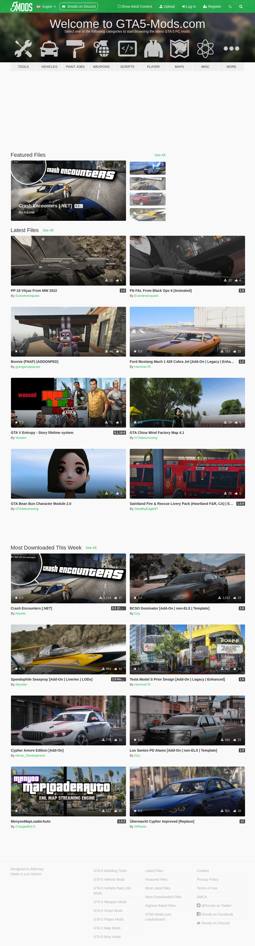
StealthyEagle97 (146, 509)
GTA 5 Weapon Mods (110, 902)
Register (212, 6)
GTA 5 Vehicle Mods (109, 879)
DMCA (202, 897)
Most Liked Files (157, 888)
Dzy (137, 613)
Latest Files (154, 871)
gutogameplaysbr (27, 367)
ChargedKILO (25, 826)
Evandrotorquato (27, 296)
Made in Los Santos (26, 874)
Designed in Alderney (27, 869)
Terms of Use (207, 888)
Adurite (20, 613)
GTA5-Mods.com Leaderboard (158, 916)
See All (160, 155)
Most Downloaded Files (163, 897)
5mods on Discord (213, 923)
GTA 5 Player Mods (109, 919)
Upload (167, 6)
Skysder (21, 684)
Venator (21, 438)
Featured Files (156, 879)
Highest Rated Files (160, 906)
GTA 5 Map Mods (107, 928)
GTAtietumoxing (145, 438)
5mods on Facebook (215, 914)
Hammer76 (142, 367)
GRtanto (140, 826)
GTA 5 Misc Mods (107, 937)
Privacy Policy (207, 879)
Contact (203, 871)
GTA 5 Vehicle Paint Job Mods (112, 890)
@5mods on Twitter (214, 905)
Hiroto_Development (30, 755)
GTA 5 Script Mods (108, 911)
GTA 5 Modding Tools (110, 871)
